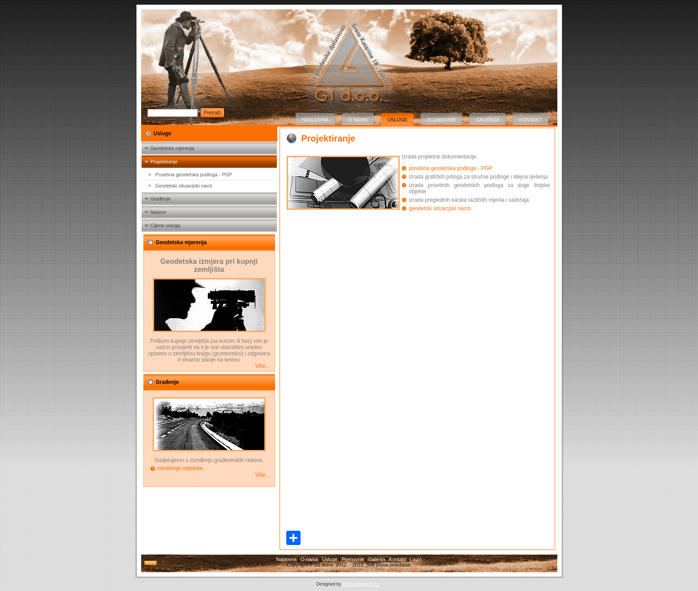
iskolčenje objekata (180, 468)
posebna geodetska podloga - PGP (451, 168)
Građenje (160, 198)
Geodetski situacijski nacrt (183, 185)
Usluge (397, 119)
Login (416, 559)
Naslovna (315, 119)
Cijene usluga (165, 225)
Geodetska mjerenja (172, 148)
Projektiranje (164, 161)
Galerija (487, 119)
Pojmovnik (441, 119)
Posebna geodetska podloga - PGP (193, 174)
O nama (358, 119)
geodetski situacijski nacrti (440, 208)
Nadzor (158, 212)
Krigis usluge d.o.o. (361, 584)
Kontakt (530, 119)
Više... (262, 366)
